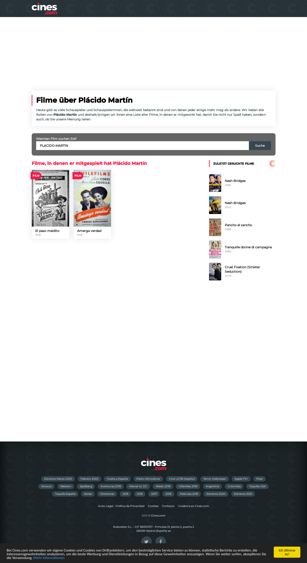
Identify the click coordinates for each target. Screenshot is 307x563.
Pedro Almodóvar (148, 478)
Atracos (46, 486)
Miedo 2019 (163, 486)
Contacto (168, 506)
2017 (154, 494)
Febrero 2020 (89, 478)
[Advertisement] (154, 50)
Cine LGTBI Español (182, 478)
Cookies (153, 506)
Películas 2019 (189, 494)
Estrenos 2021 (243, 494)
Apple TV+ (241, 478)
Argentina (212, 486)
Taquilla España (65, 494)
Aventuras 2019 (111, 486)
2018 (168, 494)
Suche (260, 146)
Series (88, 494)
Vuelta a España (117, 478)
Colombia (234, 486)
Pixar (259, 478)
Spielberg (86, 486)
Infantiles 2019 (188, 486)
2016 (140, 494)
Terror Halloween (214, 478)
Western (65, 486)
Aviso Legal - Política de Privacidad (121, 506)
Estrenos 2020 (215, 494)
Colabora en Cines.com (193, 506)
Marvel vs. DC (138, 486)
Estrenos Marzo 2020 (58, 478)
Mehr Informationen (49, 558)
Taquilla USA (257, 486)
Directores (107, 494)
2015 (125, 494)
